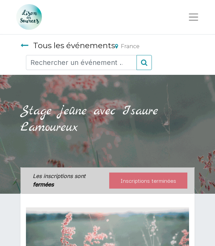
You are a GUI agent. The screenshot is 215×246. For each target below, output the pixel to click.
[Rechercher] (144, 62)
